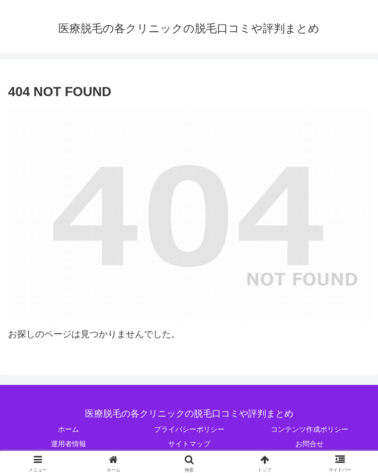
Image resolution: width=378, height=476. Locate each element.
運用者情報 (68, 444)
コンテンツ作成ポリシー (309, 429)
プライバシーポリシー (189, 429)
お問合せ (309, 444)
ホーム (68, 429)
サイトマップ (189, 444)
